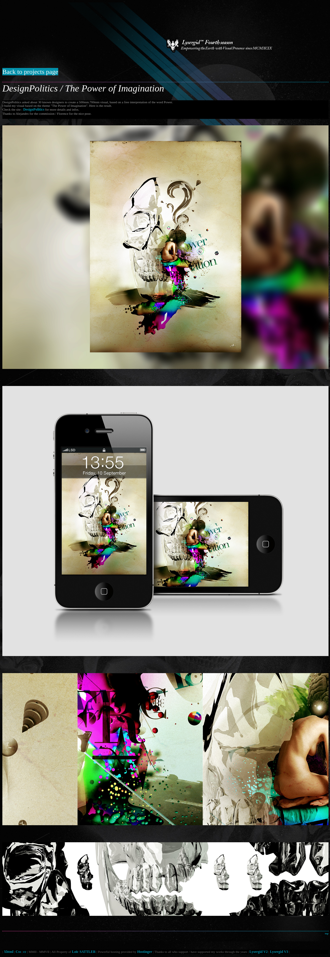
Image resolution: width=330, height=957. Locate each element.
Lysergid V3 (279, 952)
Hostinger (144, 952)
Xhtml (9, 952)
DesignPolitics (33, 109)
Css (18, 952)
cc (24, 952)
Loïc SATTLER (84, 952)
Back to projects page (30, 71)
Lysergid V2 (258, 952)
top (327, 933)
